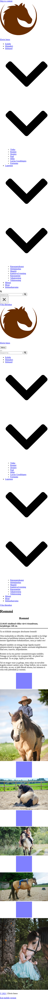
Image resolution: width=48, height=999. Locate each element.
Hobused (8, 48)
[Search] (11, 294)
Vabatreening (15, 278)
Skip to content (6, 1)
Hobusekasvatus (11, 287)
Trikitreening (15, 280)
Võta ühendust (6, 304)
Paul (12, 156)
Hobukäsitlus (15, 269)
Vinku (12, 149)
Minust (8, 282)
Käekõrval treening (18, 273)
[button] (26, 123)
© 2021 (3, 993)
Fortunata (14, 163)
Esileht (8, 44)
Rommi (13, 152)
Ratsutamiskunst (17, 266)
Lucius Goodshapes (18, 161)
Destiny (13, 154)
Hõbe (12, 159)
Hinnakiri (9, 46)
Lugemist (9, 165)
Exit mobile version (8, 998)
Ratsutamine (15, 276)
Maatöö (13, 271)
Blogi (7, 285)
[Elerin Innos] (24, 21)
